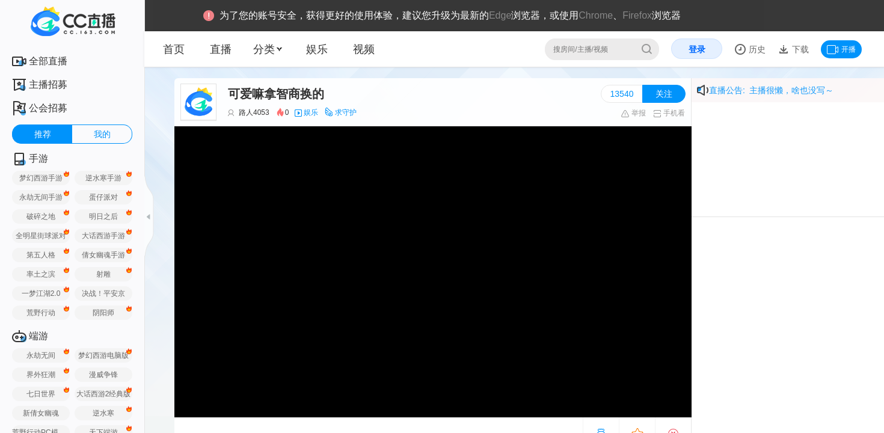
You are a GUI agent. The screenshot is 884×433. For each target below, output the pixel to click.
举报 (633, 113)
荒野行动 (40, 313)
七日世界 (40, 394)
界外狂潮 (40, 374)
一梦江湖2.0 (41, 293)
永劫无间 (40, 355)
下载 (799, 49)
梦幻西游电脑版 (103, 355)
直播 (221, 49)
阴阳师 (103, 313)
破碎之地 (40, 216)
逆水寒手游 (103, 178)
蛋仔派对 (103, 197)
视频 (364, 49)
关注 (663, 94)
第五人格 (40, 255)
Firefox (637, 15)
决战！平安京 (103, 293)
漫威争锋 (103, 374)
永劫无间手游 (41, 197)
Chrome (596, 15)
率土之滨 (40, 274)
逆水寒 (103, 413)
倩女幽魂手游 (103, 255)
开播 (841, 49)
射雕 (103, 274)
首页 (174, 49)
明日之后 (103, 216)
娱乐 (317, 49)
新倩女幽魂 (41, 413)
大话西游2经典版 (103, 394)
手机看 (669, 113)
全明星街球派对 (41, 236)
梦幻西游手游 (41, 178)
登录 (697, 49)
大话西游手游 (103, 236)
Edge (500, 15)
